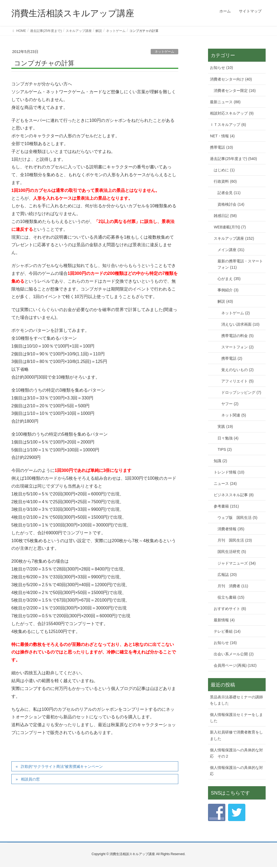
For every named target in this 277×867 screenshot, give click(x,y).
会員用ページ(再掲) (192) (235, 665)
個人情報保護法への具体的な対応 (236, 770)
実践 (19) (225, 426)
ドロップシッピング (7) (241, 392)
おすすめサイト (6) (230, 608)
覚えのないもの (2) (237, 370)
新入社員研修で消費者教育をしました (236, 735)
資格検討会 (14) (230, 204)
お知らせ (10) (221, 67)
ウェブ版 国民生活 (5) (237, 517)
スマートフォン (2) (237, 347)
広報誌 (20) (227, 574)
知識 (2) (220, 461)
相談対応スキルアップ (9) (231, 113)
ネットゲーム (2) (235, 313)
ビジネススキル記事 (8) (233, 495)
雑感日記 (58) (225, 216)
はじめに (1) (224, 170)
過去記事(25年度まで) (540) (233, 158)
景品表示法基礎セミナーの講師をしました (236, 700)
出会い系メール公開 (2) (233, 654)
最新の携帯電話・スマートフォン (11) (240, 264)
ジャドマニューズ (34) (236, 563)
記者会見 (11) (228, 193)
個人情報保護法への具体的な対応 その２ (236, 753)
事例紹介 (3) (227, 290)
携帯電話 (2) (231, 358)
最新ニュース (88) (225, 102)
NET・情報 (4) (222, 136)
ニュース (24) (225, 483)
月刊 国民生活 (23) (234, 540)
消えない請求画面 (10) (240, 324)
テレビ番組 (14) (227, 631)
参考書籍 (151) (226, 506)
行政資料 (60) (225, 181)
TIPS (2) (224, 449)
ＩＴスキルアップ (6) (228, 124)
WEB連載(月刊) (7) (230, 227)
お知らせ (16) (225, 643)
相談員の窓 (30, 779)
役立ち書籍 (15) (230, 597)
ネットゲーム (164, 52)
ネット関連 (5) (233, 415)
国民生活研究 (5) (231, 551)
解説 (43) (225, 301)
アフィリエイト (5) (237, 381)
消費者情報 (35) (230, 529)
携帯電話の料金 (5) (237, 336)
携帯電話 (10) (221, 147)
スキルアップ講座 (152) (234, 238)
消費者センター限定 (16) (235, 90)
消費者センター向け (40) (231, 79)
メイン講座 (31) (230, 250)
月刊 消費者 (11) (232, 586)
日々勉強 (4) (227, 438)
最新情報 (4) (224, 620)
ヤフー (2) (229, 404)
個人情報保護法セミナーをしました (236, 717)
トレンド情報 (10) (229, 472)
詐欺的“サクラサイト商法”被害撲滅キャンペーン (62, 766)
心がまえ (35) (228, 278)
